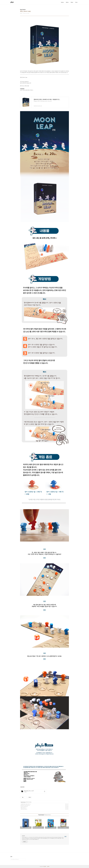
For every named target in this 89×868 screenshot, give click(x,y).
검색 (24, 859)
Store (76, 2)
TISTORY (44, 866)
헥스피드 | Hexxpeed (24, 806)
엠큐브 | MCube (23, 807)
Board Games (23, 802)
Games (62, 2)
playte (23, 835)
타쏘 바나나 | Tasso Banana (25, 805)
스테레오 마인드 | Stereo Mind (25, 804)
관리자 (48, 866)
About (72, 2)
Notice (67, 2)
